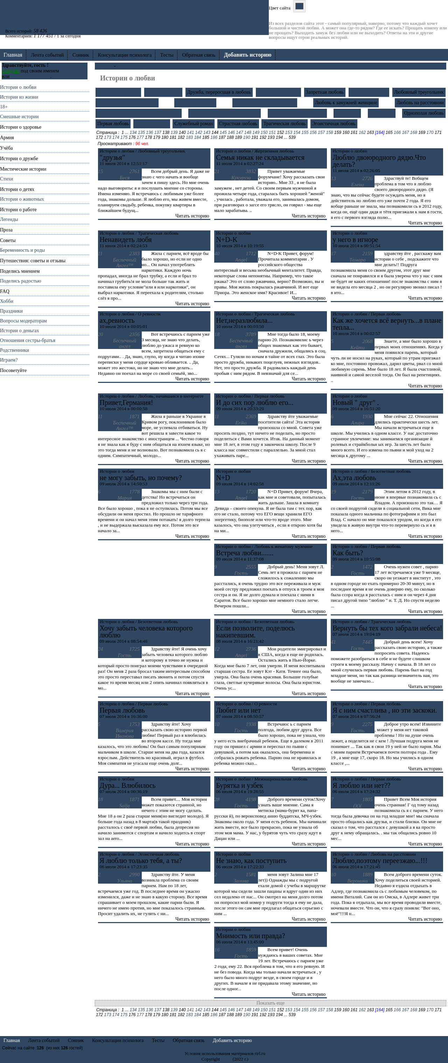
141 (190, 132)
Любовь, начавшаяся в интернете (224, 113)
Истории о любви (18, 87)
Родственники (14, 350)
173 (107, 137)
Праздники (11, 311)
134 (133, 132)
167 (405, 132)
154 (296, 132)
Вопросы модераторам (23, 320)
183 (189, 137)
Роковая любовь (151, 123)
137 (157, 132)
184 (197, 137)
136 (149, 132)
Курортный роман (368, 92)
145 (223, 132)
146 (231, 132)
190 (246, 137)
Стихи (6, 178)
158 (329, 132)
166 (397, 132)
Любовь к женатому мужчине (264, 102)
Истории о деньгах (19, 330)
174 (115, 137)
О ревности (347, 113)
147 (239, 132)
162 (362, 132)
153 (288, 132)
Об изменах (382, 113)
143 (206, 132)
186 (213, 137)
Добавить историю (232, 1040)
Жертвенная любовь (278, 92)
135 (141, 132)
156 (313, 132)
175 (123, 137)
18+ (4, 106)
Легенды (9, 219)
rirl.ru (226, 1059)
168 (413, 132)
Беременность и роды (22, 250)
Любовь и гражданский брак (127, 102)
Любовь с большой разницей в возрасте (138, 113)
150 (263, 132)
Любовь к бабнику (195, 102)
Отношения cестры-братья (27, 340)
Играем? (9, 360)
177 (140, 137)
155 (304, 132)
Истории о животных (22, 199)
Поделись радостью (20, 281)
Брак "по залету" (163, 92)
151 (272, 132)
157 (321, 132)
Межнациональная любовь (297, 113)
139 (173, 132)
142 (198, 132)
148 (247, 132)
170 (430, 132)
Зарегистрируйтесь (30, 76)
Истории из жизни (19, 97)
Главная (13, 55)
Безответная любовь (118, 92)
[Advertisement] (44, 480)
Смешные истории (19, 116)
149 (255, 132)
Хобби (6, 301)
